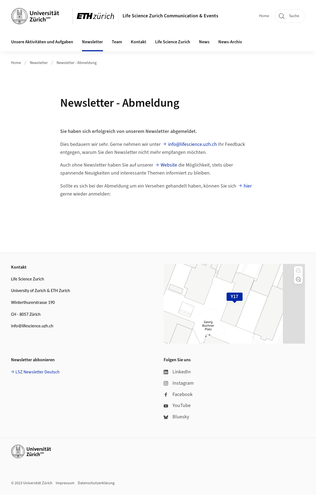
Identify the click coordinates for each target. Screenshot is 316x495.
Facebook (178, 394)
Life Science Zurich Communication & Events (170, 15)
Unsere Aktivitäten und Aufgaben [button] (42, 42)
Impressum (65, 483)
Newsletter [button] (92, 42)
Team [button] (117, 42)
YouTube (177, 405)
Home (264, 16)
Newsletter (39, 63)
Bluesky (176, 416)
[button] (298, 270)
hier (248, 186)
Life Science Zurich (172, 42)
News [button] (204, 42)
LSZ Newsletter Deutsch (37, 372)
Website (169, 165)
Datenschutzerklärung (96, 483)
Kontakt (138, 42)
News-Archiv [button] (230, 42)
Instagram (179, 383)
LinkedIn (177, 371)
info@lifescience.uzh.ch (192, 144)
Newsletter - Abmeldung (77, 63)
